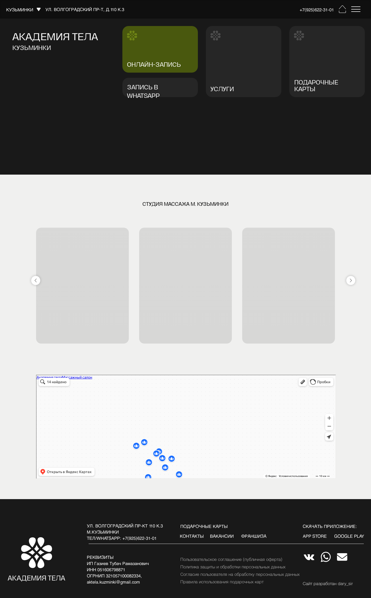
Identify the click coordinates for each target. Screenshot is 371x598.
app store (315, 536)
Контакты (192, 536)
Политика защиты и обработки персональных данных (232, 566)
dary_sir (345, 583)
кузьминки (19, 9)
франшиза (253, 536)
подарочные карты (204, 526)
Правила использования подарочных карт (222, 581)
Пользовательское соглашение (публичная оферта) (231, 559)
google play (349, 536)
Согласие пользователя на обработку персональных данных (240, 574)
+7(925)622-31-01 (317, 9)
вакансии (222, 536)
